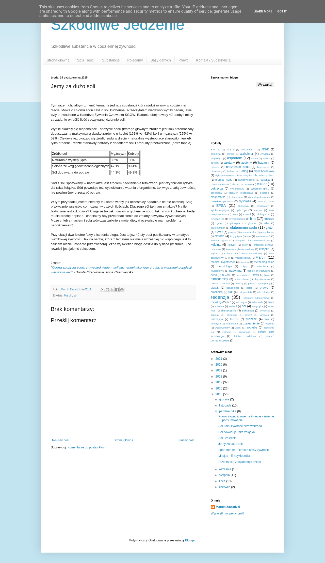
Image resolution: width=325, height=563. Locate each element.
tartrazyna (217, 319)
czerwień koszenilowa (241, 192)
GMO (219, 232)
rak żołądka (263, 292)
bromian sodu (223, 179)
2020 (219, 364)
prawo (264, 287)
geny (219, 223)
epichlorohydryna (220, 210)
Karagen (239, 240)
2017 (219, 382)
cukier (262, 184)
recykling (216, 302)
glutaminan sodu (243, 227)
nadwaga (235, 270)
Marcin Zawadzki (228, 507)
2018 (219, 376)
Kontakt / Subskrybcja (213, 60)
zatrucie (226, 332)
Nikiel (267, 275)
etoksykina (263, 214)
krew (245, 244)
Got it (282, 11)
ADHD (265, 149)
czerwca (225, 487)
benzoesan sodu (238, 167)
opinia (226, 283)
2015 (219, 394)
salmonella (257, 302)
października (228, 411)
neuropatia (242, 275)
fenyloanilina (217, 218)
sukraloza (248, 310)
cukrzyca (217, 188)
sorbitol (233, 306)
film (253, 218)
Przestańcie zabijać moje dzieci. (240, 462)
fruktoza (269, 218)
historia (219, 236)
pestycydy (264, 283)
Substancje (111, 60)
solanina (219, 306)
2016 (219, 388)
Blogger (190, 540)
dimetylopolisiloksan (259, 197)
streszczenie (228, 310)
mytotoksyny (217, 270)
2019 (219, 370)
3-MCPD (215, 149)
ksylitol (214, 253)
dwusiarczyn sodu (222, 201)
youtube (252, 327)
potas (249, 287)
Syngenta (265, 310)
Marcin (68, 295)
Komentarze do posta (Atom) (87, 447)
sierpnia (225, 475)
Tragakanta (232, 323)
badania (263, 162)
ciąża (235, 184)
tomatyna (216, 323)
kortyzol (232, 244)
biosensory (216, 171)
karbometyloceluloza (259, 240)
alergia (230, 153)
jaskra (226, 240)
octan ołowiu (242, 279)
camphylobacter (246, 179)
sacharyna (241, 302)
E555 (271, 201)
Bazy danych (161, 60)
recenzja (220, 297)
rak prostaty (245, 292)
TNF (267, 319)
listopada (225, 405)
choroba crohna (219, 184)
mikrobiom (262, 266)
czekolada (216, 192)
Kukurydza (230, 253)
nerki (214, 274)
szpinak (215, 315)
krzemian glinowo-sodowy (240, 249)
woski (238, 327)
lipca (222, 481)
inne (249, 236)
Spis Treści (85, 60)
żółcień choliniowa (245, 336)
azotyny (246, 162)
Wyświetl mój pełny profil (227, 513)
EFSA (221, 206)
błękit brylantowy (264, 171)
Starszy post (185, 440)
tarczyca (264, 315)
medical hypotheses (223, 261)
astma (254, 158)
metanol (244, 262)
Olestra (215, 283)
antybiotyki (216, 158)
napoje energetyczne (258, 270)
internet (215, 240)
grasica (232, 232)
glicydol (252, 223)
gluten (270, 227)
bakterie (215, 167)
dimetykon (237, 197)
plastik (215, 287)
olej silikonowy (262, 279)
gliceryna (235, 223)
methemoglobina (264, 261)
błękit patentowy (224, 175)
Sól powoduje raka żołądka (236, 432)
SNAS (271, 302)
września (225, 469)
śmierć (248, 315)
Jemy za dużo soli (230, 444)
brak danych (244, 175)
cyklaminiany (237, 188)
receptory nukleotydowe (256, 297)
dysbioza (245, 201)
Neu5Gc (226, 275)
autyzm (215, 162)
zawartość (244, 332)
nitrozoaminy (219, 279)
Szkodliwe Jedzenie (118, 24)
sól (75, 295)
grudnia (224, 399)
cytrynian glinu (260, 188)
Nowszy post (60, 440)
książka (264, 249)
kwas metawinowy (252, 253)
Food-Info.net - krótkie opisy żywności (243, 450)
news (255, 274)
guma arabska (248, 232)
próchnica (217, 291)
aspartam (234, 158)
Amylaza (265, 153)
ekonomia (243, 206)
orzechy (239, 283)
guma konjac (267, 232)
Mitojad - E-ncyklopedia (234, 456)
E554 (260, 201)
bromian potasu (264, 175)
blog (245, 171)
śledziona (232, 315)
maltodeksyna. (243, 257)
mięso (244, 266)
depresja (264, 192)
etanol (247, 214)
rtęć (228, 302)
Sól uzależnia (227, 438)
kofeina (216, 244)
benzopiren (263, 167)
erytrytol (258, 210)
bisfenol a (232, 171)
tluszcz (234, 319)
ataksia (266, 158)
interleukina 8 (263, 236)
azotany (229, 162)
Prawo (183, 60)
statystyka (257, 306)
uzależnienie (251, 323)
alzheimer (246, 153)
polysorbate (232, 287)
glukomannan (218, 227)
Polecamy (135, 60)
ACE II (230, 149)
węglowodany (222, 327)
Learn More (263, 11)
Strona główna (58, 60)
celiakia (265, 179)
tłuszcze (251, 319)
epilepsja (241, 210)
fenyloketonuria (237, 218)
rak (230, 292)
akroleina (216, 153)
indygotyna (236, 236)
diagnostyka (218, 196)
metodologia (224, 266)
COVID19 (247, 184)
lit (229, 257)
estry (235, 214)
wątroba (270, 323)
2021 (219, 359)
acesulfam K (248, 149)
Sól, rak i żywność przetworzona (240, 426)
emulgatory (263, 206)
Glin (266, 223)
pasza (251, 283)
